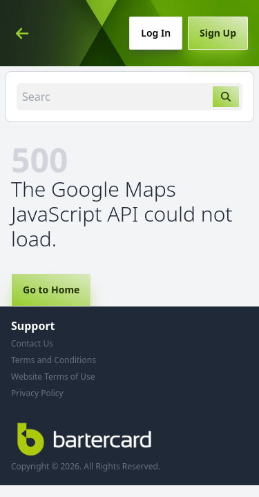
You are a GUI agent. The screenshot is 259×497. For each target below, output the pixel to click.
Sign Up (218, 32)
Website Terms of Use (53, 376)
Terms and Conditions (53, 360)
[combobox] (129, 96)
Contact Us (32, 343)
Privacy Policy (37, 393)
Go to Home (51, 289)
